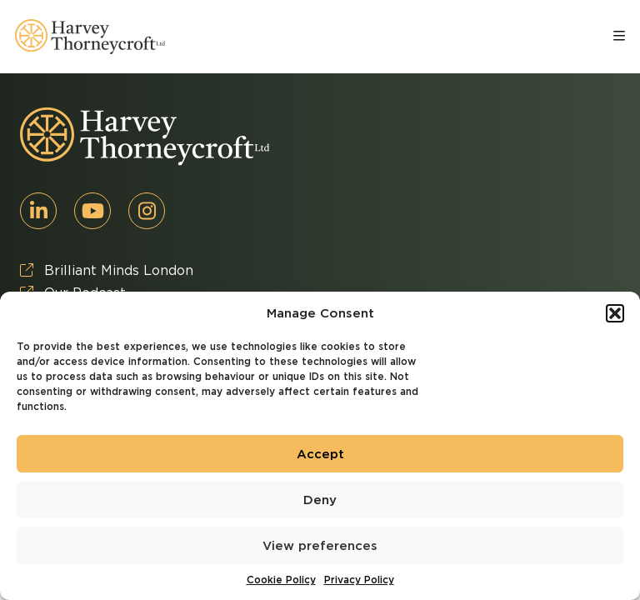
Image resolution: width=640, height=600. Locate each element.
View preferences (320, 545)
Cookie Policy (281, 579)
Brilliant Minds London (106, 270)
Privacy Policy (359, 579)
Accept (320, 454)
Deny (320, 500)
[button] (615, 313)
